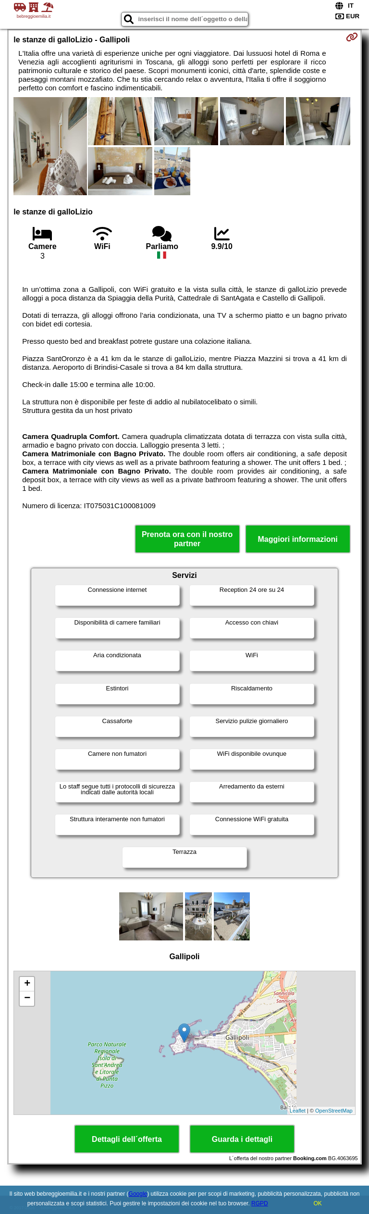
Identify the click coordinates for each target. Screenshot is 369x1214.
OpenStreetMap (334, 1111)
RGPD (259, 1203)
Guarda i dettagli (242, 1139)
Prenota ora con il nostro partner (187, 539)
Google (138, 1193)
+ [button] (27, 984)
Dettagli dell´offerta (127, 1139)
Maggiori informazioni (298, 539)
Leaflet (298, 1111)
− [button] (27, 998)
